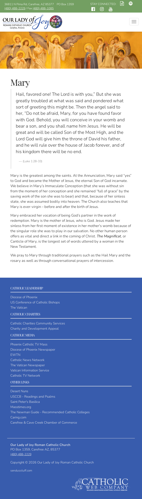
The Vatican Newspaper (27, 365)
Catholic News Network (27, 360)
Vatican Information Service (29, 370)
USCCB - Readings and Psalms (32, 396)
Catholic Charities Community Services (37, 323)
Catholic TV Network (25, 375)
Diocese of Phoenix (23, 297)
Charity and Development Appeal (34, 328)
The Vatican (18, 307)
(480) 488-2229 (14, 8)
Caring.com (18, 417)
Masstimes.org (20, 407)
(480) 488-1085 (43, 8)
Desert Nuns (19, 391)
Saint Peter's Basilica (25, 402)
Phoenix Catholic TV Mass (28, 344)
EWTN (15, 355)
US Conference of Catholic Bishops (35, 302)
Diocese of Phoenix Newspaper (32, 349)
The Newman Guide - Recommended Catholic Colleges (50, 412)
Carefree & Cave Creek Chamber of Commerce (43, 422)
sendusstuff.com (21, 470)
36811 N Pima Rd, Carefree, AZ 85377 (29, 4)
